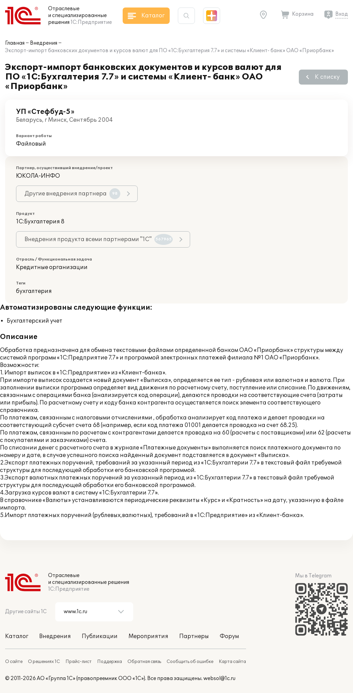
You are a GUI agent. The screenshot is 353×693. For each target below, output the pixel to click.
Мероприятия (148, 636)
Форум (229, 636)
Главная (15, 43)
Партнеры (194, 636)
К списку (327, 77)
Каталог (16, 636)
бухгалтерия (34, 291)
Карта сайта (232, 661)
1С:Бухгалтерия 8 (40, 221)
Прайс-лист (78, 661)
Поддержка (109, 661)
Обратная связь (144, 661)
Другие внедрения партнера (72, 193)
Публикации (100, 636)
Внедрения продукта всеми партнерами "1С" (99, 239)
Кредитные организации (52, 267)
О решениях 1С (44, 661)
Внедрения (43, 43)
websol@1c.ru (219, 678)
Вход (341, 14)
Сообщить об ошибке (190, 661)
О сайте (13, 661)
